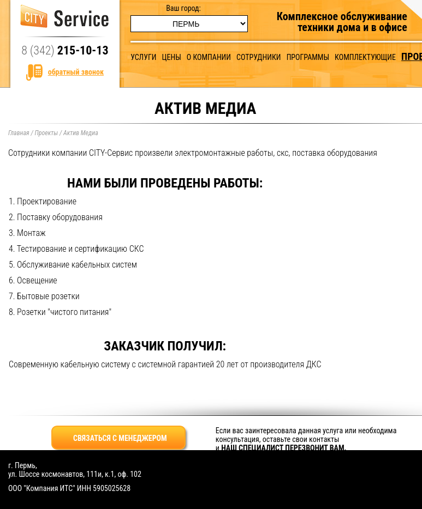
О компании (209, 57)
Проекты (46, 133)
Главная (18, 133)
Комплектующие (365, 57)
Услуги (143, 57)
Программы (308, 57)
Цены (171, 57)
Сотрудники (258, 57)
